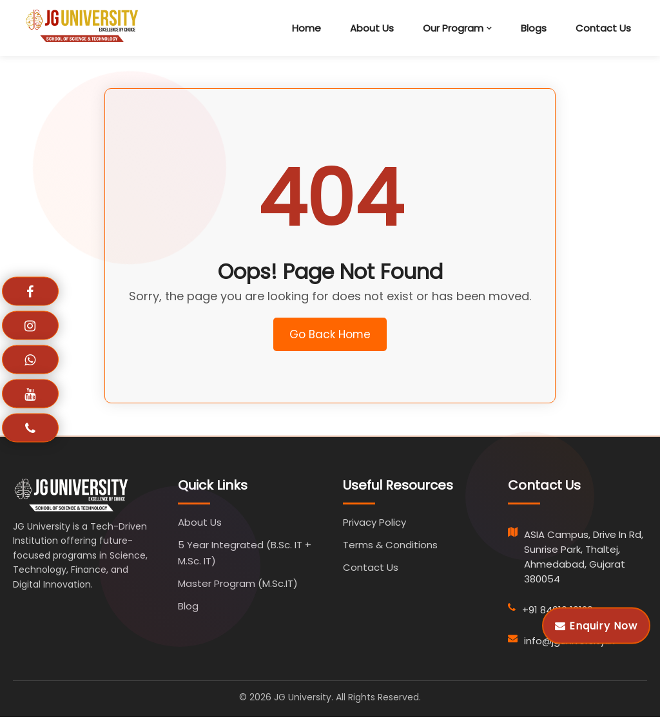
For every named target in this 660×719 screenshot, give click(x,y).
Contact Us (603, 28)
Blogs (534, 28)
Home (306, 28)
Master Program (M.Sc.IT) (238, 585)
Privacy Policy (374, 524)
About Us (372, 28)
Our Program (453, 28)
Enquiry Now (596, 625)
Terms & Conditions (390, 546)
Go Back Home (330, 335)
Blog (188, 608)
